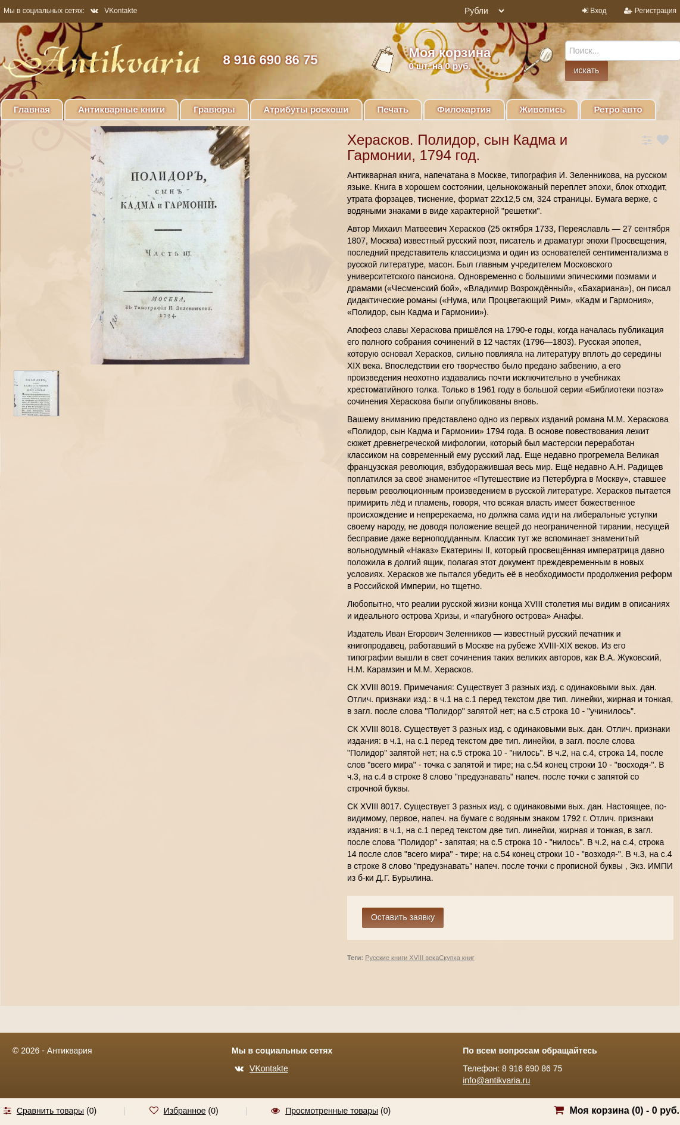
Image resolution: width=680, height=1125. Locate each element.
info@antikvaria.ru (496, 1080)
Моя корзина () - (624, 1110)
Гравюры (214, 109)
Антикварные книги (121, 109)
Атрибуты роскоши (306, 109)
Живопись (543, 109)
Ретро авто (618, 109)
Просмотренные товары (331, 1110)
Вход (598, 11)
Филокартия (464, 109)
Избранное (185, 1110)
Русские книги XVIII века (402, 957)
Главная (32, 109)
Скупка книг (457, 957)
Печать (393, 109)
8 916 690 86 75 (270, 59)
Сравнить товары (50, 1110)
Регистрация (655, 11)
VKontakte (114, 11)
